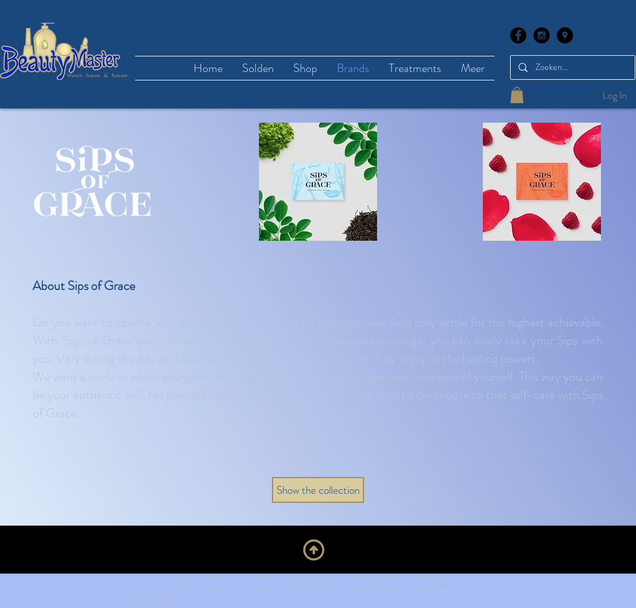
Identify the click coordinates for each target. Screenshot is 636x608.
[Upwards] (314, 550)
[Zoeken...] (571, 67)
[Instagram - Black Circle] (541, 35)
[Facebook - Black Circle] (518, 35)
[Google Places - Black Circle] (565, 35)
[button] (517, 95)
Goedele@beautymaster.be (396, 589)
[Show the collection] (318, 490)
